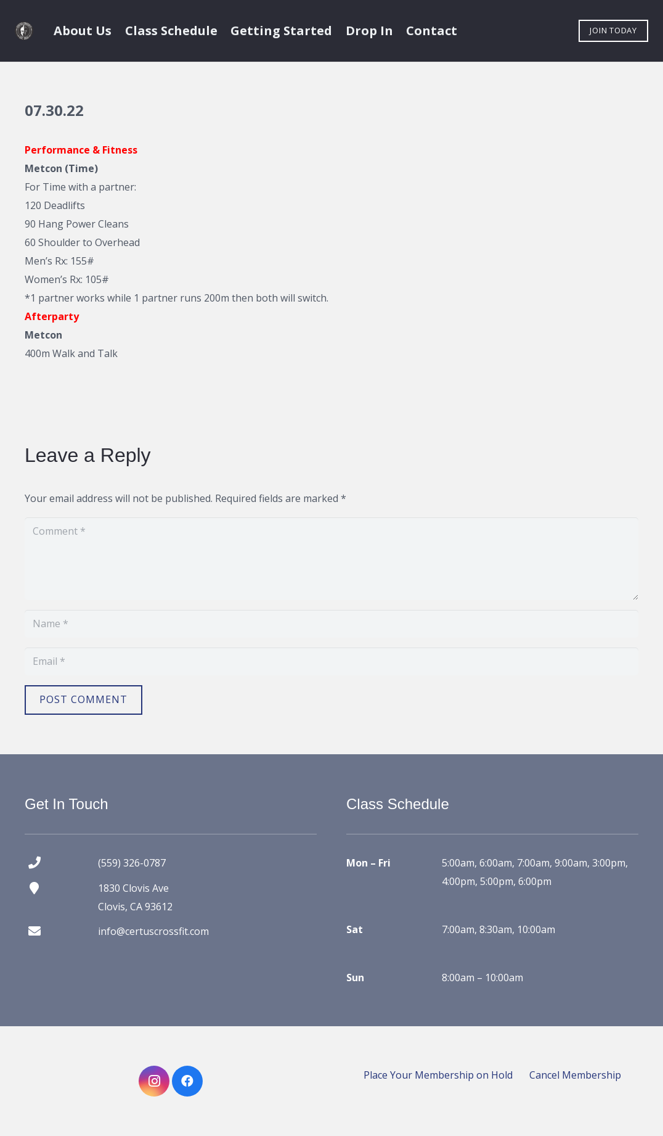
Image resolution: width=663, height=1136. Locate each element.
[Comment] (331, 558)
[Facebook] (187, 1081)
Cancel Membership (575, 1075)
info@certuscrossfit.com (153, 931)
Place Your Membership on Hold (438, 1075)
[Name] (331, 624)
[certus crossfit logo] (24, 31)
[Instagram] (154, 1081)
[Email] (331, 661)
